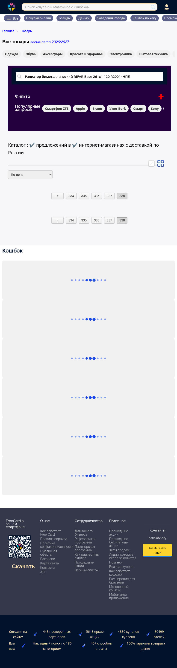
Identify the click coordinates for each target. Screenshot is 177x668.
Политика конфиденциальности (57, 545)
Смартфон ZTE (56, 108)
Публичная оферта (48, 552)
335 (84, 196)
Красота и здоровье (86, 54)
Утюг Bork (117, 108)
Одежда (11, 54)
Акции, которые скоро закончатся (122, 556)
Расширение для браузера (122, 580)
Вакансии (47, 559)
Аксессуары (53, 54)
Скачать (23, 566)
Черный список (86, 570)
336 (96, 196)
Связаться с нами (157, 550)
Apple (80, 108)
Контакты (47, 567)
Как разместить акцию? (87, 556)
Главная (10, 31)
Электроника (121, 54)
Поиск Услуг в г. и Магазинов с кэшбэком (57, 7)
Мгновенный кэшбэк (119, 588)
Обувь (31, 54)
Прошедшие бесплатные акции (118, 542)
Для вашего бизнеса (84, 532)
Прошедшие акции (84, 564)
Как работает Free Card (50, 532)
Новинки (116, 562)
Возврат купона (121, 567)
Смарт (138, 108)
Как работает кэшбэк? (119, 572)
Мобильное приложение (119, 596)
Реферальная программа (85, 540)
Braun (97, 108)
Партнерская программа (85, 548)
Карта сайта (49, 563)
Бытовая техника (153, 54)
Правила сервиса (53, 539)
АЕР (43, 572)
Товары (26, 31)
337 (109, 196)
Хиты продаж (119, 550)
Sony (155, 108)
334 (71, 196)
